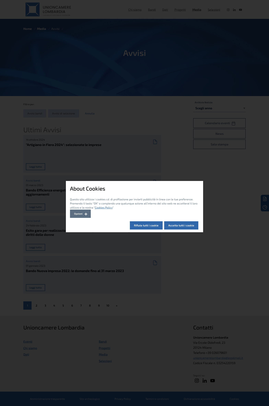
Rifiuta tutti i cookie (146, 225)
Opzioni (78, 213)
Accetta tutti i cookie (181, 225)
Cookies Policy (104, 207)
